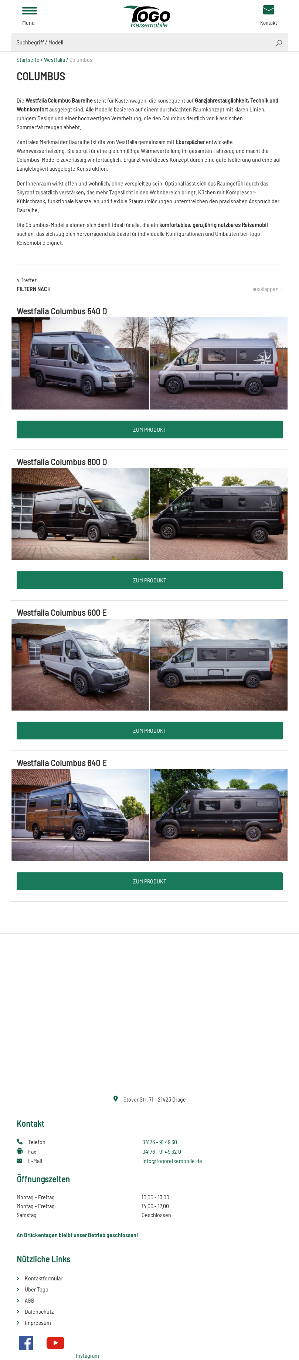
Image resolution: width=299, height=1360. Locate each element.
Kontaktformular (43, 1278)
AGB (29, 1300)
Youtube (55, 1343)
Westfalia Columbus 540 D (62, 310)
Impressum (38, 1322)
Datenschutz (39, 1311)
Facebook (26, 1343)
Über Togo (36, 1289)
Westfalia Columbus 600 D (62, 461)
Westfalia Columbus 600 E (61, 612)
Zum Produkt (149, 429)
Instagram (87, 1355)
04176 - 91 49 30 (159, 1141)
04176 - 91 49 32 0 (161, 1151)
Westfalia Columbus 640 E (61, 762)
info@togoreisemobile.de (172, 1160)
